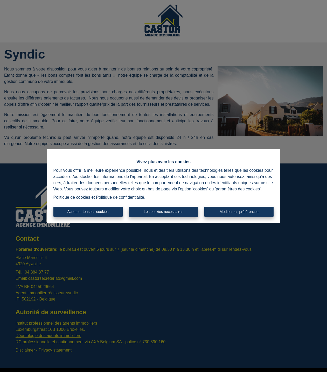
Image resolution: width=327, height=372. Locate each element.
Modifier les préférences (239, 212)
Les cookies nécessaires (163, 212)
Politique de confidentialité (120, 197)
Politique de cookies (71, 197)
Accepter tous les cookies (88, 212)
